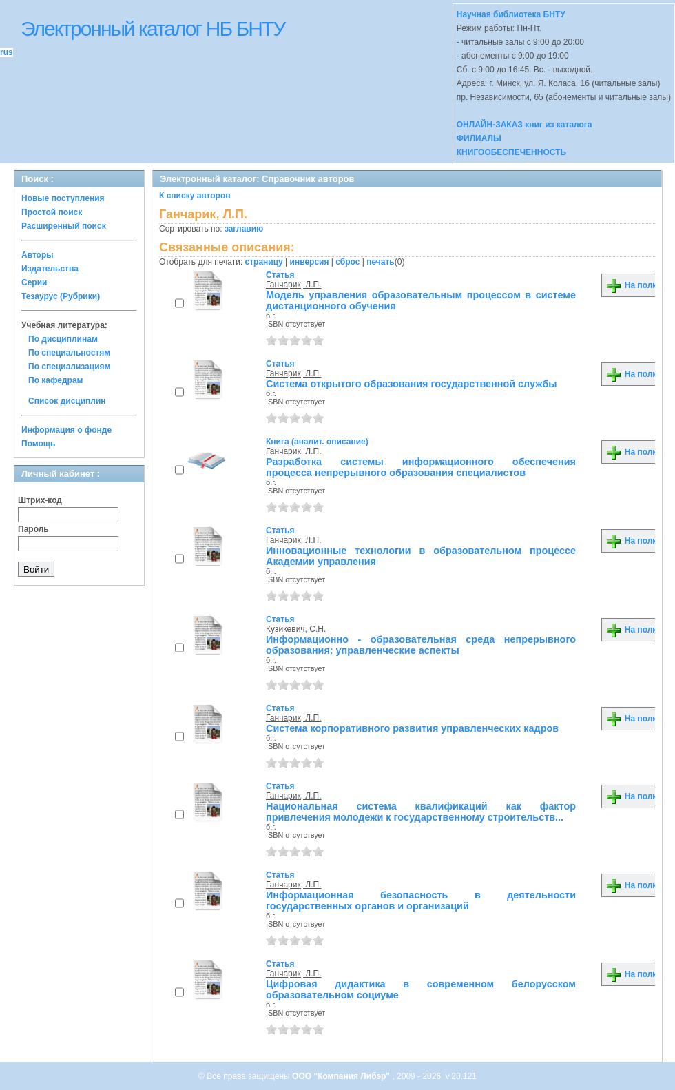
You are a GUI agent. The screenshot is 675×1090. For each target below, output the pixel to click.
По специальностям (69, 353)
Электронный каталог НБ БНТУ (152, 28)
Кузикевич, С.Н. (296, 629)
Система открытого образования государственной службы (411, 383)
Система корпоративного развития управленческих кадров (412, 728)
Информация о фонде (66, 430)
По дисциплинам (63, 339)
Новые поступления (63, 198)
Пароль (33, 529)
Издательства (50, 269)
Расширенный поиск (63, 226)
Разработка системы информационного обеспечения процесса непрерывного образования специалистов (421, 467)
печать (380, 262)
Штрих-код (40, 500)
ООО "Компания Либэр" (342, 1076)
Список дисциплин (67, 401)
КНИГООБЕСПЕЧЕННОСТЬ (511, 152)
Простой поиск (51, 212)
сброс (347, 262)
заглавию (244, 229)
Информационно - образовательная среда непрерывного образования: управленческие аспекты (421, 645)
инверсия (309, 262)
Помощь (38, 444)
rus (6, 52)
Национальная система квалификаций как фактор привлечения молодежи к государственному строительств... (421, 812)
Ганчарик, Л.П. (294, 284)
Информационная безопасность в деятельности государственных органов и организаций (421, 901)
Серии (34, 282)
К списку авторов (195, 195)
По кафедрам (55, 380)
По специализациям (69, 366)
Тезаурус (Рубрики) (60, 296)
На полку (633, 285)
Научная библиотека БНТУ (511, 14)
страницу (264, 262)
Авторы (37, 255)
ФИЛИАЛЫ (479, 138)
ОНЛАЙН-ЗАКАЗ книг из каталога (524, 125)
